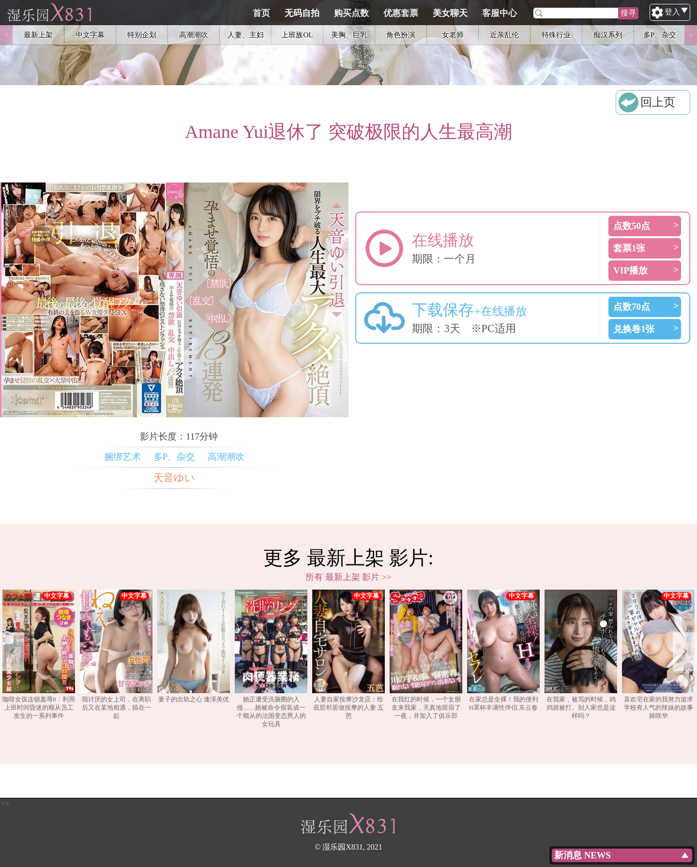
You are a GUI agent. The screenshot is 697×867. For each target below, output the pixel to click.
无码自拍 (348, 13)
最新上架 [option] (38, 34)
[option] (38, 659)
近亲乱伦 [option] (504, 34)
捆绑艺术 (122, 457)
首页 (307, 13)
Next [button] (690, 35)
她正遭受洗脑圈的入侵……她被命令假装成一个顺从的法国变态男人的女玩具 (271, 658)
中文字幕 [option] (90, 34)
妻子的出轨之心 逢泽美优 (193, 646)
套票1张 (629, 248)
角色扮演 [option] (400, 34)
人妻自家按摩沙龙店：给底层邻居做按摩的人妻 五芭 (348, 654)
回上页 (657, 102)
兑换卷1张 (634, 329)
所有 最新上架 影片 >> (348, 577)
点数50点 (631, 226)
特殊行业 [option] (556, 34)
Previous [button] (6, 35)
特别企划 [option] (141, 34)
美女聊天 (496, 13)
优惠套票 (446, 13)
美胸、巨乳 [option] (349, 34)
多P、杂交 (174, 457)
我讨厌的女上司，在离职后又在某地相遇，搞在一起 (116, 654)
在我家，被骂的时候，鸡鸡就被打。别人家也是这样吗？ (581, 654)
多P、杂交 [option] (659, 34)
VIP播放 (630, 270)
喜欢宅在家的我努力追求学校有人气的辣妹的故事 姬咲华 (658, 654)
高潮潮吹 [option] (193, 34)
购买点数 (397, 13)
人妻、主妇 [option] (245, 34)
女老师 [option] (453, 34)
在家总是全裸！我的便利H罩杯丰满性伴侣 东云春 (503, 650)
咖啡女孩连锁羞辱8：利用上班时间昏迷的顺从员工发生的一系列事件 (38, 654)
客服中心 (545, 13)
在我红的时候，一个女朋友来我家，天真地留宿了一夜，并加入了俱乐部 (426, 654)
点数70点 (631, 307)
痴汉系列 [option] (607, 34)
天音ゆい (174, 478)
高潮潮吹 (226, 457)
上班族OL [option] (297, 34)
